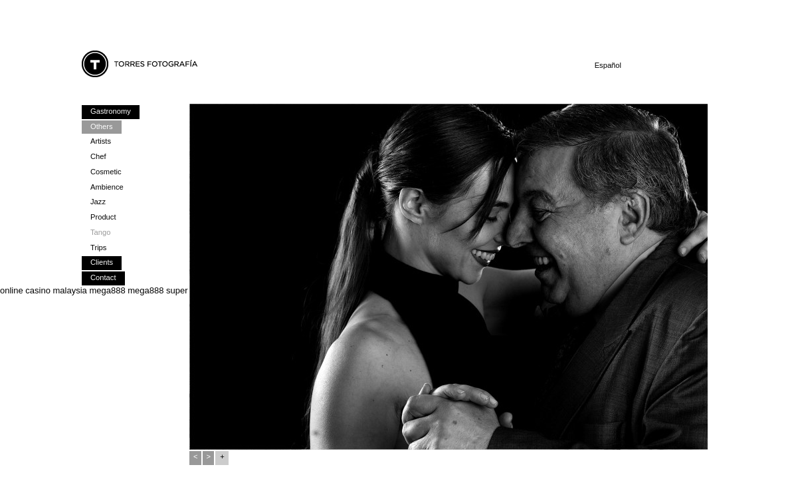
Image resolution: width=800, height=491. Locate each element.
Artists (100, 141)
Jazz (98, 202)
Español (608, 65)
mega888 (107, 290)
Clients (101, 262)
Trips (98, 247)
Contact (103, 277)
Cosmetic (106, 172)
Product (103, 217)
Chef (98, 156)
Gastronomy (110, 111)
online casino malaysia (43, 290)
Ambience (107, 187)
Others (101, 126)
